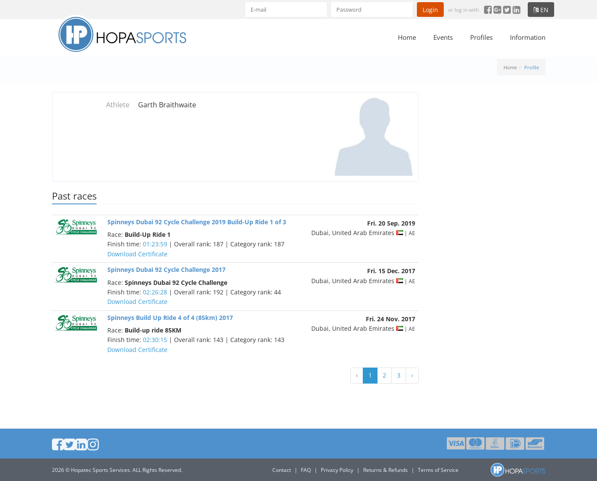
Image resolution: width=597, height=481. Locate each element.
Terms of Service (438, 470)
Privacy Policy (337, 470)
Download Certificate (137, 254)
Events (443, 37)
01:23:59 (155, 244)
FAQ (306, 470)
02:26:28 (155, 292)
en (541, 10)
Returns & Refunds (385, 470)
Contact (281, 470)
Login (430, 10)
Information (527, 37)
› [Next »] (412, 375)
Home (407, 37)
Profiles (481, 37)
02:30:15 (155, 340)
